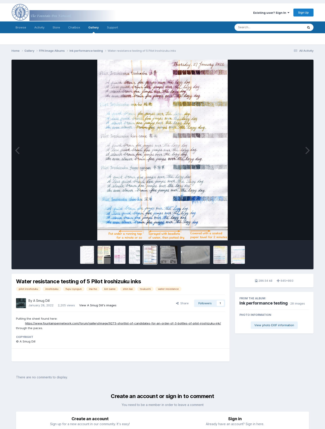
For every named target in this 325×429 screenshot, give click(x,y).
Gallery (93, 29)
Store (56, 27)
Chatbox (74, 27)
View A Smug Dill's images (97, 305)
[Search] (256, 27)
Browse (21, 27)
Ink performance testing (263, 303)
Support (112, 27)
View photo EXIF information (274, 325)
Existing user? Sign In (271, 12)
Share (182, 303)
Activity (39, 27)
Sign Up (303, 12)
